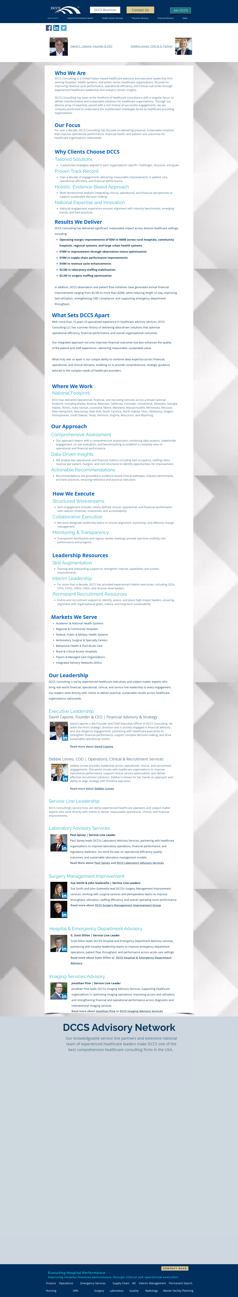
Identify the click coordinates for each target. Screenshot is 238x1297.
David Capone (104, 746)
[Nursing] (51, 1291)
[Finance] (50, 1283)
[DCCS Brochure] (105, 10)
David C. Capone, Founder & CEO (91, 46)
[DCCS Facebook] (49, 28)
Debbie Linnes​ (104, 789)
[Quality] (134, 1291)
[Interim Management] (152, 1283)
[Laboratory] (116, 1291)
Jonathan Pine (105, 1011)
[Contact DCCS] (175, 1268)
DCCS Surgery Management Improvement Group (128, 905)
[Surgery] (99, 1291)
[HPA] (75, 1291)
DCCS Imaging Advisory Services (141, 1011)
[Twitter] (64, 28)
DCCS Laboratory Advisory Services (140, 863)
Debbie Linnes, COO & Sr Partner (152, 46)
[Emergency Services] (93, 1283)
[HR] (133, 1283)
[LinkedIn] (64, 848)
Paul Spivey (102, 863)
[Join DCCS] (180, 10)
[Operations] (66, 1283)
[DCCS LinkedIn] (56, 28)
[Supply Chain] (121, 1283)
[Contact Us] (140, 10)
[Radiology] (151, 1291)
